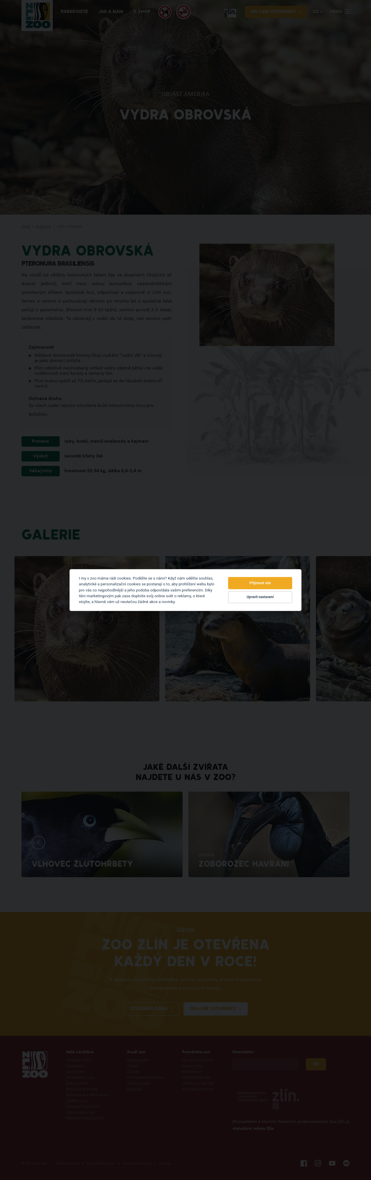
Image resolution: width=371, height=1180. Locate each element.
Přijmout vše (260, 583)
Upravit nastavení (260, 597)
